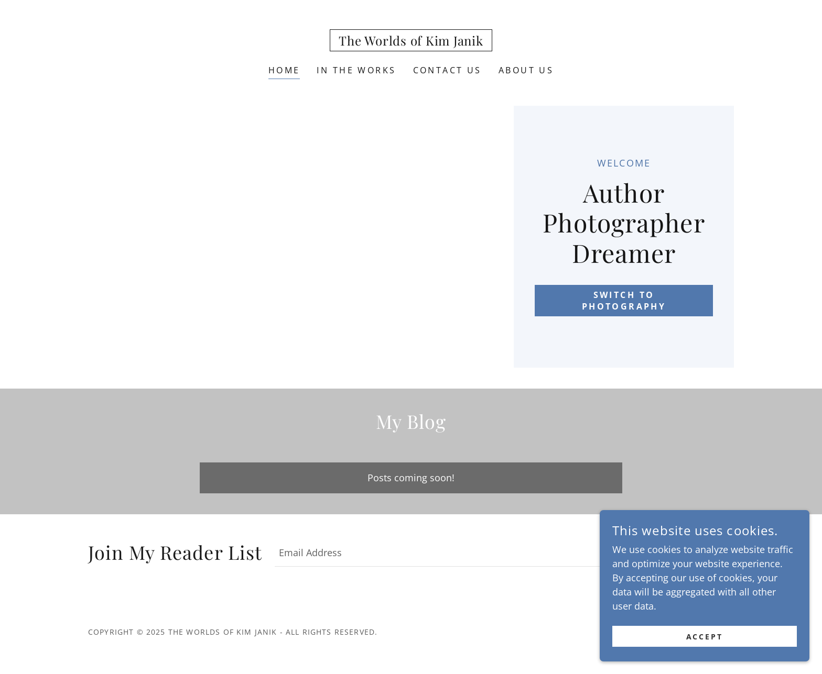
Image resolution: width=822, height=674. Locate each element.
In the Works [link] (356, 70)
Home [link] (284, 70)
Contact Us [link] (447, 70)
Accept (704, 644)
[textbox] (458, 552)
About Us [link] (526, 70)
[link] (411, 42)
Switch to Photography (624, 300)
